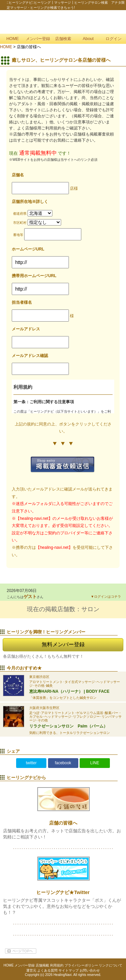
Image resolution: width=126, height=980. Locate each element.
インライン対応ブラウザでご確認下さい (63, 396)
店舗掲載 (42, 965)
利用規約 (57, 965)
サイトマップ (68, 970)
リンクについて (110, 965)
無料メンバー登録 (63, 644)
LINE (94, 763)
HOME (12, 38)
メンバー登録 (38, 38)
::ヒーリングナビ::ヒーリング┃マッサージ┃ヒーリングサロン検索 (63, 22)
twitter (31, 763)
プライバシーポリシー (81, 965)
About (88, 38)
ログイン (114, 38)
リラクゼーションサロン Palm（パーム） (68, 726)
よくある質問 (47, 970)
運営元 (31, 970)
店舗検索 (63, 38)
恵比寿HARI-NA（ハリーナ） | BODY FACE (69, 691)
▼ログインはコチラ (106, 596)
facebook (63, 763)
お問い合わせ (90, 970)
